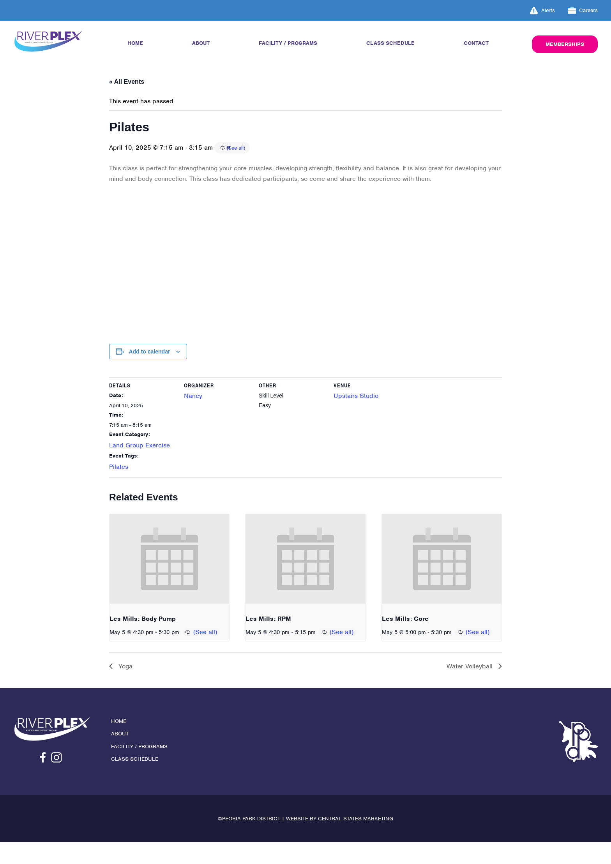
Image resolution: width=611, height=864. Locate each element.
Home (135, 43)
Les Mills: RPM (268, 637)
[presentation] (169, 577)
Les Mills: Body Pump (142, 637)
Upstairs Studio (356, 411)
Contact (476, 43)
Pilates (118, 481)
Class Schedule (391, 43)
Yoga (124, 686)
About (200, 43)
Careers (583, 11)
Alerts (542, 11)
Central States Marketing (355, 840)
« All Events (126, 81)
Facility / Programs (287, 43)
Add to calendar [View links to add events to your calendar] (149, 365)
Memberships (563, 44)
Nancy (193, 411)
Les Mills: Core (405, 637)
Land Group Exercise (139, 460)
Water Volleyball (470, 686)
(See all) (283, 158)
